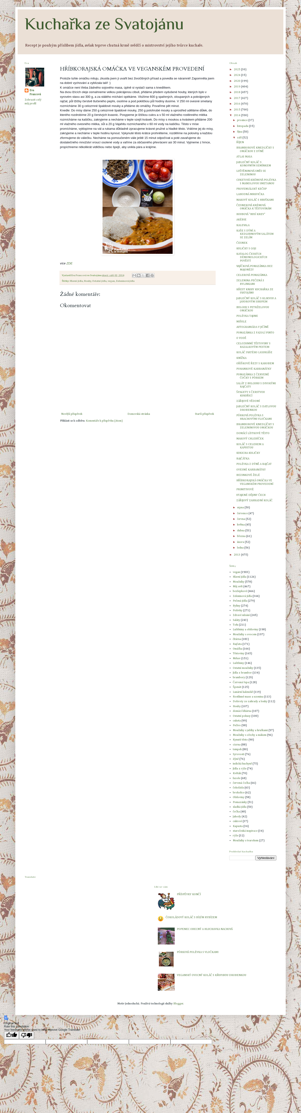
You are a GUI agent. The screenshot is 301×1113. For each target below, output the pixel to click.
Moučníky (238, 581)
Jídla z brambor (242, 672)
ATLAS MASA (244, 156)
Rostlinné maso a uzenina (248, 696)
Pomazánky (240, 802)
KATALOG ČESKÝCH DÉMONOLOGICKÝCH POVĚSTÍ (251, 257)
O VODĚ (241, 338)
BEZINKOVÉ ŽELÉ (248, 475)
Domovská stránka (138, 414)
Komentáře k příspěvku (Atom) (104, 420)
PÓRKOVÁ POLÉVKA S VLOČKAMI (197, 952)
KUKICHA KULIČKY (248, 453)
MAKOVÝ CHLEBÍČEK (250, 438)
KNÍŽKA (241, 358)
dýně (236, 759)
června (241, 519)
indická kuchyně (242, 763)
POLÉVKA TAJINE (247, 316)
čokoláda (238, 787)
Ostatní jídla (99, 281)
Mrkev (237, 658)
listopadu (243, 126)
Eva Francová (35, 92)
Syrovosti (238, 754)
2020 (237, 81)
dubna (241, 530)
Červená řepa (241, 682)
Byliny (236, 605)
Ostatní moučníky (243, 668)
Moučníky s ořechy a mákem (249, 735)
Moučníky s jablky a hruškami (250, 730)
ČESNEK (241, 243)
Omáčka (237, 648)
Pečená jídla (240, 601)
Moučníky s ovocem (245, 634)
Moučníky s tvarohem (245, 840)
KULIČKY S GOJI (246, 248)
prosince (242, 120)
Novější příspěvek (71, 414)
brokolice (239, 792)
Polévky (237, 610)
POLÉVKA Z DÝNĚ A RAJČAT (254, 464)
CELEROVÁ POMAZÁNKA (251, 275)
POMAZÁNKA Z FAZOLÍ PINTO (255, 332)
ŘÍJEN (240, 142)
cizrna (237, 744)
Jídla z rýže (239, 768)
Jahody (237, 816)
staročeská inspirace (245, 831)
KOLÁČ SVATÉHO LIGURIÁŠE (254, 352)
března (241, 536)
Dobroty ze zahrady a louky (250, 701)
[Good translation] (11, 1035)
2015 (237, 109)
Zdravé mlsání (241, 615)
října (240, 131)
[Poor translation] (26, 1035)
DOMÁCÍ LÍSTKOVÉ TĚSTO (252, 433)
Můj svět (238, 586)
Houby (87, 281)
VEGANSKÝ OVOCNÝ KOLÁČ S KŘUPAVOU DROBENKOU (211, 975)
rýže (235, 835)
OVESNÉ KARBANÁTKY (251, 469)
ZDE (69, 263)
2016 (237, 103)
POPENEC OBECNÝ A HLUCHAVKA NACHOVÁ (205, 929)
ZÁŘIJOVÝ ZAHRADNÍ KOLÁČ (254, 500)
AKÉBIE (241, 219)
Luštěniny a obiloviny (245, 629)
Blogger (178, 1003)
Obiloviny (238, 797)
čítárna (237, 639)
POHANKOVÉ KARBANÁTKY (253, 369)
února (241, 542)
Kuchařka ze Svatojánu (104, 24)
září (239, 137)
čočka (236, 811)
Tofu (235, 624)
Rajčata (237, 644)
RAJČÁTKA (242, 458)
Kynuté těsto (240, 739)
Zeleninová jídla (125, 281)
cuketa (237, 720)
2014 (237, 115)
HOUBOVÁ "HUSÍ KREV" (250, 214)
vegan (111, 281)
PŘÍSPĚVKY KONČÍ (189, 894)
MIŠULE (241, 321)
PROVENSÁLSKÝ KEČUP (251, 189)
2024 (237, 75)
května (241, 524)
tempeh (237, 749)
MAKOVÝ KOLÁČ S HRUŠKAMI (255, 200)
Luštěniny (238, 663)
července (243, 513)
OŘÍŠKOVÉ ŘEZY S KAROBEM (255, 363)
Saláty (236, 620)
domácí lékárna (242, 711)
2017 (237, 98)
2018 (237, 92)
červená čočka (241, 783)
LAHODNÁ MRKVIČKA (250, 194)
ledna (240, 547)
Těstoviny (238, 653)
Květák (237, 773)
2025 (237, 69)
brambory (239, 677)
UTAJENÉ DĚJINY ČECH (250, 495)
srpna (241, 507)
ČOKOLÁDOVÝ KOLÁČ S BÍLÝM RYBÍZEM (191, 917)
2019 (237, 86)
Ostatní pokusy (242, 716)
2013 (237, 554)
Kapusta (238, 826)
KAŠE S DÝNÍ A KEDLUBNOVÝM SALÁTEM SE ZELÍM (254, 234)
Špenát (237, 687)
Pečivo (237, 725)
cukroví (237, 821)
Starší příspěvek (204, 414)
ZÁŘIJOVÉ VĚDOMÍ (248, 401)
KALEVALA (243, 225)
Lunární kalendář (243, 692)
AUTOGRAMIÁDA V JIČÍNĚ (252, 327)
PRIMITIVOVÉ (245, 489)
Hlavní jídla (76, 281)
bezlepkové (240, 591)
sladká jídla (239, 807)
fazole (236, 778)
